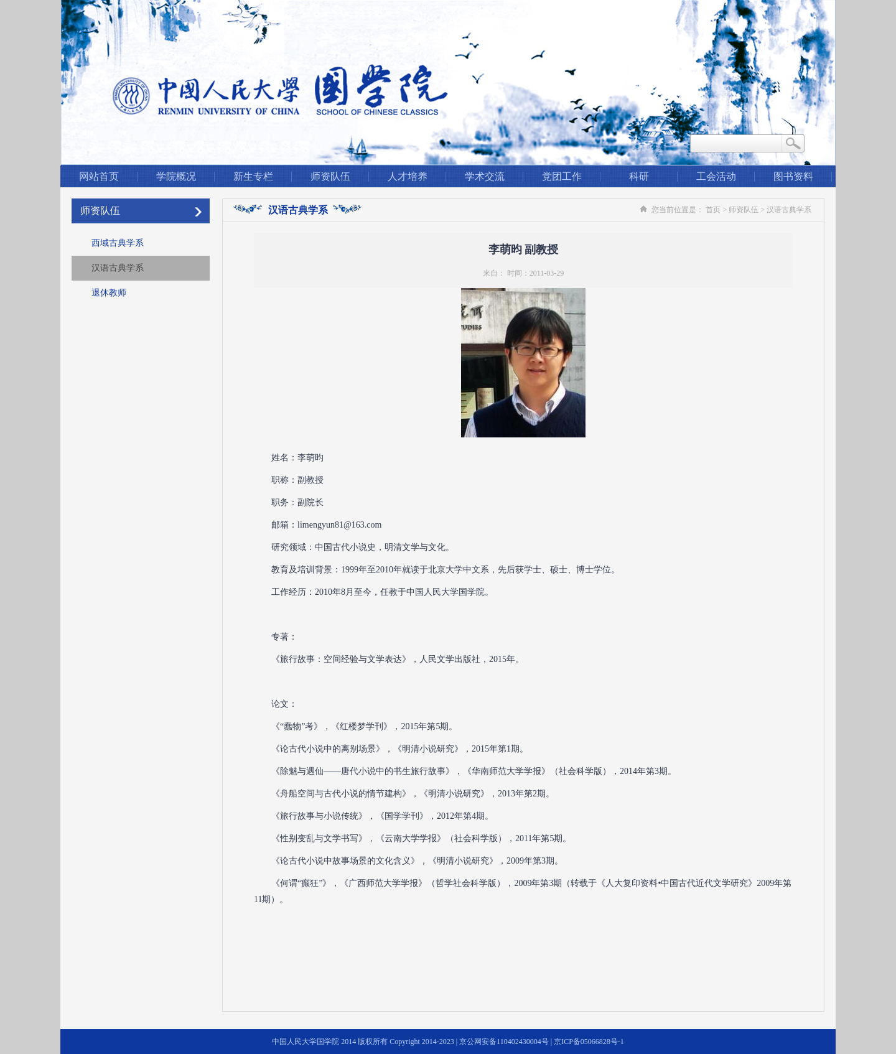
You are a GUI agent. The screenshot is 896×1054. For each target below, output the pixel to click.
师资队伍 (330, 176)
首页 (713, 209)
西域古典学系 (117, 243)
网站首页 (99, 176)
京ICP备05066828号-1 (589, 1041)
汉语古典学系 (117, 268)
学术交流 (485, 176)
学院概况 (176, 176)
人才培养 (407, 176)
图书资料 (793, 176)
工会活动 (716, 176)
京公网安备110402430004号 (504, 1041)
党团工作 (562, 176)
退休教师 (108, 292)
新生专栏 (253, 176)
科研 (639, 176)
